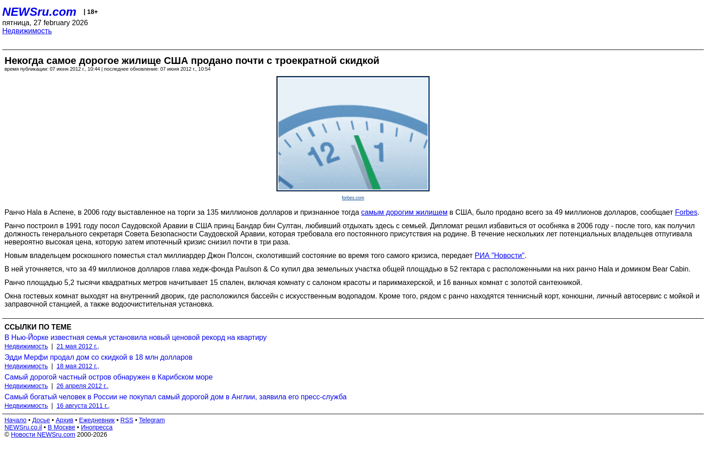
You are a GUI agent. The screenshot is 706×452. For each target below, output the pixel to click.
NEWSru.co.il (23, 427)
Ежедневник (97, 420)
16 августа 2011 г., (83, 405)
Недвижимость (27, 31)
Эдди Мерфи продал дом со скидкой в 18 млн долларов (99, 357)
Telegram (152, 420)
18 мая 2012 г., (78, 366)
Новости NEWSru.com (43, 434)
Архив (64, 420)
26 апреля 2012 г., (83, 385)
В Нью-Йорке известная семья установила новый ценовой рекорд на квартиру (136, 337)
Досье (41, 420)
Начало (16, 420)
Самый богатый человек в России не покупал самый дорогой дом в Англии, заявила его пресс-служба (176, 397)
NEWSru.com (39, 11)
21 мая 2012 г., (78, 346)
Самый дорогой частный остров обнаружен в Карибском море (109, 377)
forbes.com (353, 197)
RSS (126, 420)
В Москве (61, 427)
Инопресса (97, 427)
